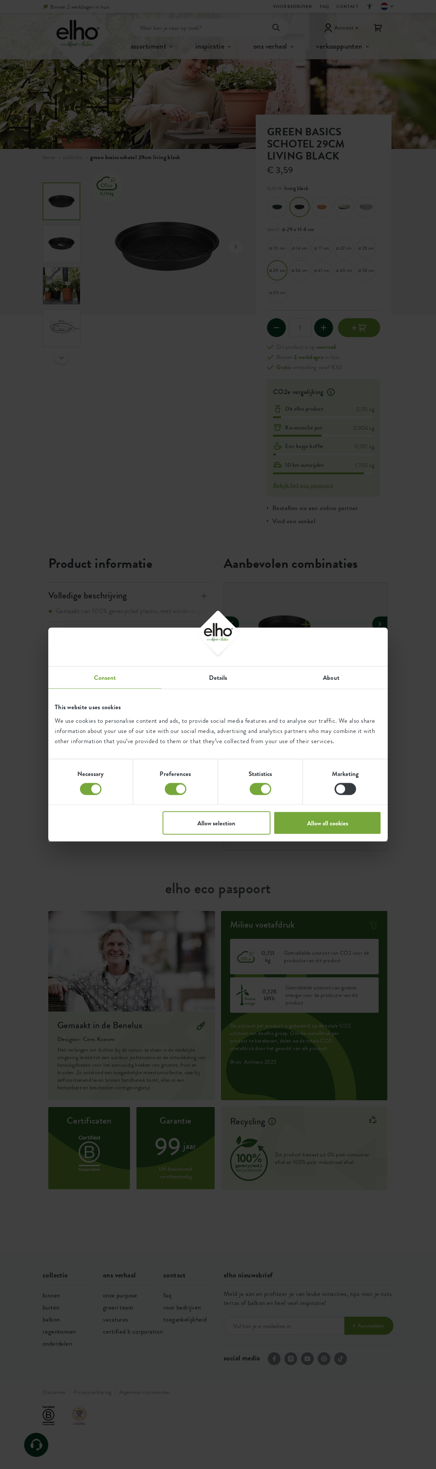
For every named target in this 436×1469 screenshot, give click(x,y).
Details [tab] (218, 677)
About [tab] (331, 677)
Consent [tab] (105, 677)
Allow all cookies (327, 823)
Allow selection (216, 823)
